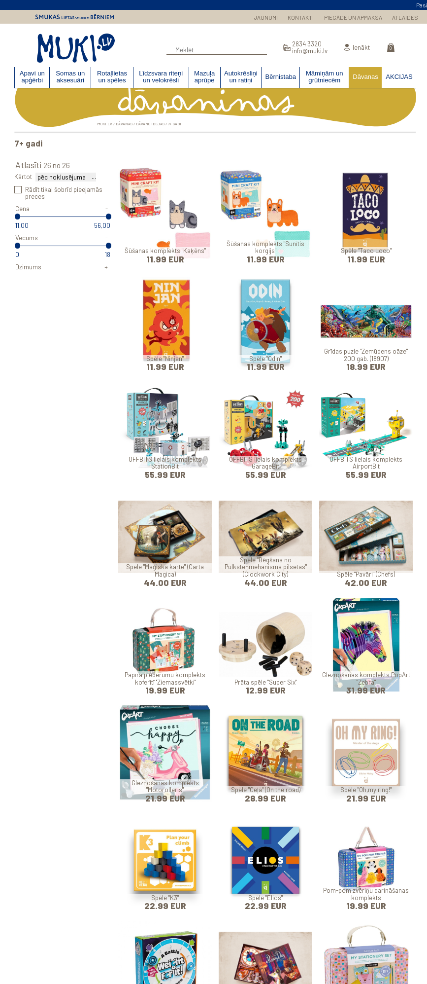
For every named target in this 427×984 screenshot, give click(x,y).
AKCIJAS (399, 76)
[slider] (17, 217)
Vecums (26, 238)
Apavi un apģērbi (32, 77)
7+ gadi (174, 123)
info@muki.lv (310, 51)
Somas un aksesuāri (70, 77)
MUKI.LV (76, 48)
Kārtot (23, 177)
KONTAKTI (301, 17)
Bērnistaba (280, 76)
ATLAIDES (405, 17)
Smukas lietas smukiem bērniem (74, 17)
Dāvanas (365, 76)
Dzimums (28, 267)
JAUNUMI (266, 17)
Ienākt (361, 47)
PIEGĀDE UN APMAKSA (353, 17)
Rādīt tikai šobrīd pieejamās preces (63, 193)
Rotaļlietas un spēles (112, 77)
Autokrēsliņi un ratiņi (241, 77)
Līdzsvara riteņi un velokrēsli (161, 77)
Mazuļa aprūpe (204, 77)
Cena (22, 209)
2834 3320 (307, 44)
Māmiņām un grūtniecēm (324, 77)
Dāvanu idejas (150, 123)
